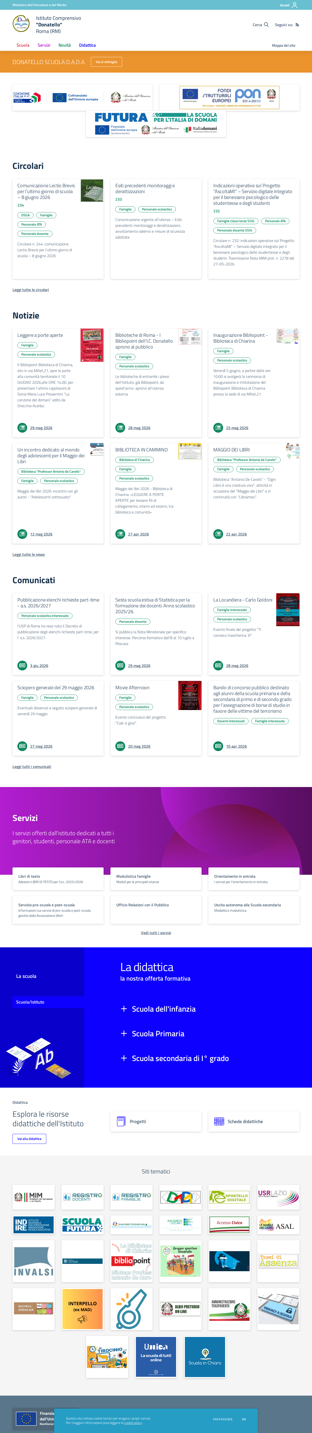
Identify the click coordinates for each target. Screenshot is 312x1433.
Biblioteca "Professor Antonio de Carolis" (51, 471)
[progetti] (156, 1121)
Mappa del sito (283, 45)
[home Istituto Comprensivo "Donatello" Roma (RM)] (46, 24)
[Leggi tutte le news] (28, 554)
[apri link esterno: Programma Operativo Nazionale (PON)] (229, 97)
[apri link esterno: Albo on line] (180, 1309)
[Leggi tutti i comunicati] (31, 766)
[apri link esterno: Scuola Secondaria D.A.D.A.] (180, 1197)
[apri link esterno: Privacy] (278, 1309)
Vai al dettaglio (106, 61)
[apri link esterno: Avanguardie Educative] (180, 1224)
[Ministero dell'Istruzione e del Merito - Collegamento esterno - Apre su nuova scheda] (39, 4)
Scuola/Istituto (30, 1002)
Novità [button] (65, 45)
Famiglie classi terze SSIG (235, 220)
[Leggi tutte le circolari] (30, 290)
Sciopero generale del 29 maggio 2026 (55, 687)
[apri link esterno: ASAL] (278, 1224)
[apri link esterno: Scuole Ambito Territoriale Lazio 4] (131, 1224)
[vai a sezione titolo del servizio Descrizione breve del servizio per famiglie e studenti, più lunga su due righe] (58, 878)
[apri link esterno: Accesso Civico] (229, 1224)
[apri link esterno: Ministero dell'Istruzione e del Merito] (33, 1197)
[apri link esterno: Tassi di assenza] (278, 1261)
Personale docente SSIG (234, 230)
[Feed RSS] (297, 24)
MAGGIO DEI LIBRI (231, 449)
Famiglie (46, 215)
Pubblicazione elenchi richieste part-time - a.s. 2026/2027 (58, 602)
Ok (244, 1419)
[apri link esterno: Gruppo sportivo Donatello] (180, 1261)
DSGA (25, 215)
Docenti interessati (231, 720)
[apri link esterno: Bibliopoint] (131, 1261)
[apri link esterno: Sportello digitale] (229, 1197)
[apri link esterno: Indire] (33, 1224)
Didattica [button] (87, 45)
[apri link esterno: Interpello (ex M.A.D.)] (82, 1309)
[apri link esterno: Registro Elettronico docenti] (82, 1197)
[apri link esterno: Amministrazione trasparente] (229, 1309)
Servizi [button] (44, 45)
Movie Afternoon (132, 687)
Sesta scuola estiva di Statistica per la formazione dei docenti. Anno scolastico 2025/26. (155, 605)
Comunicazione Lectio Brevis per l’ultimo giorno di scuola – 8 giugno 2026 (46, 191)
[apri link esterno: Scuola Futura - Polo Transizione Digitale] (82, 1224)
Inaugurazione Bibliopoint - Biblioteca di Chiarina (240, 338)
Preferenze (223, 1419)
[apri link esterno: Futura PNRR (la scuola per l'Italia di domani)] (156, 124)
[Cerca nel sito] (260, 25)
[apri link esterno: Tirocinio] (107, 1357)
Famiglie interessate (232, 609)
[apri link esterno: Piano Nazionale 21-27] (82, 97)
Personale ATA (31, 224)
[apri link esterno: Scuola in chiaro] (205, 1357)
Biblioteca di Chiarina (134, 459)
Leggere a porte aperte (40, 335)
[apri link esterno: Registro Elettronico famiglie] (131, 1197)
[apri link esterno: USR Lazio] (278, 1197)
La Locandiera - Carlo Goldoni (242, 599)
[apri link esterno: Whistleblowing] (131, 1309)
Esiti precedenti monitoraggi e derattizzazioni (145, 188)
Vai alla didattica (29, 1138)
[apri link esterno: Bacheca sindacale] (33, 1309)
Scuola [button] (23, 45)
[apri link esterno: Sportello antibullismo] (229, 1261)
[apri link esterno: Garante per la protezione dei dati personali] (82, 1261)
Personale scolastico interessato (45, 615)
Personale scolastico (157, 209)
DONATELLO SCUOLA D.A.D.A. (49, 61)
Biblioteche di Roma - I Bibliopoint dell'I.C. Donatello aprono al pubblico (144, 340)
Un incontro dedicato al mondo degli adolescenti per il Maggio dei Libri (50, 455)
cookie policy (133, 1422)
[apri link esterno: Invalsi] (33, 1261)
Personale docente (34, 233)
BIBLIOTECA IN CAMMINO (141, 449)
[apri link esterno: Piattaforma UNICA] (156, 1357)
